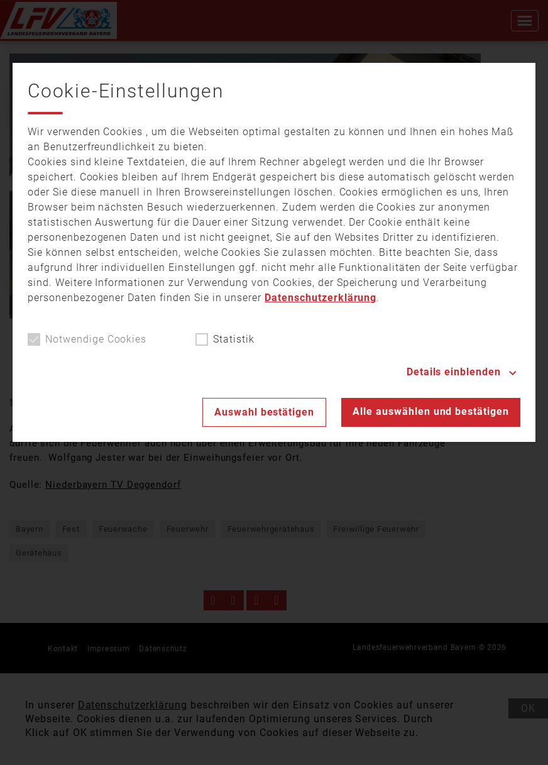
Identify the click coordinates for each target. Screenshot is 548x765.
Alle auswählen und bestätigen (431, 411)
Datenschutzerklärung (320, 298)
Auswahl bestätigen (264, 412)
